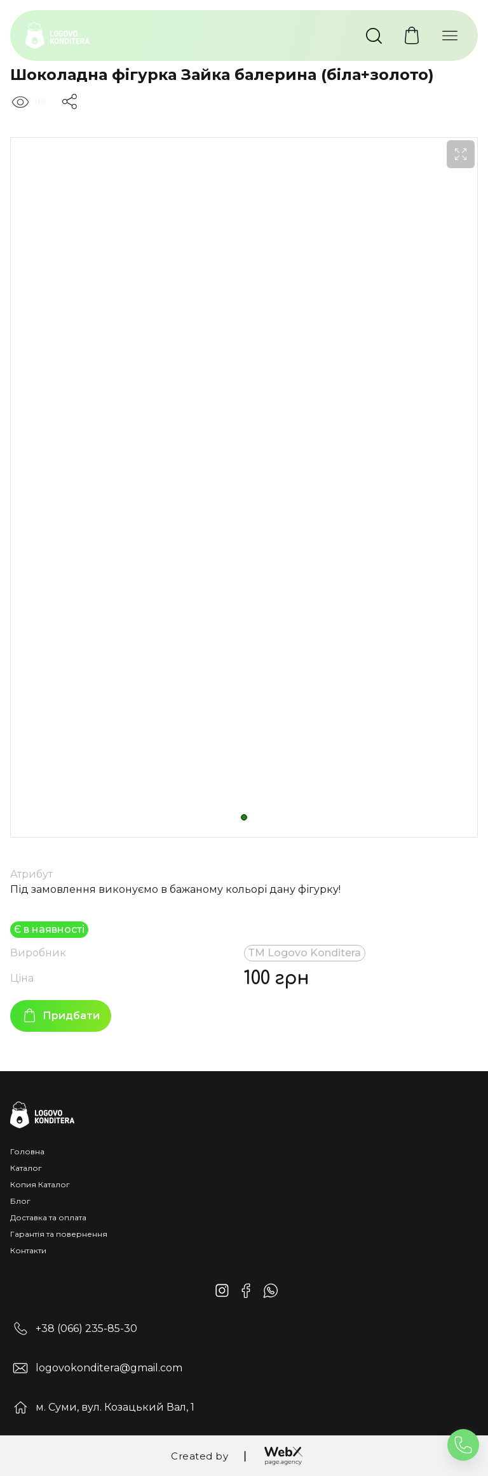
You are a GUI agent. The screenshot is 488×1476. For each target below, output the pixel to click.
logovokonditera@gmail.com (109, 1368)
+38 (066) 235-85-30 (86, 1328)
